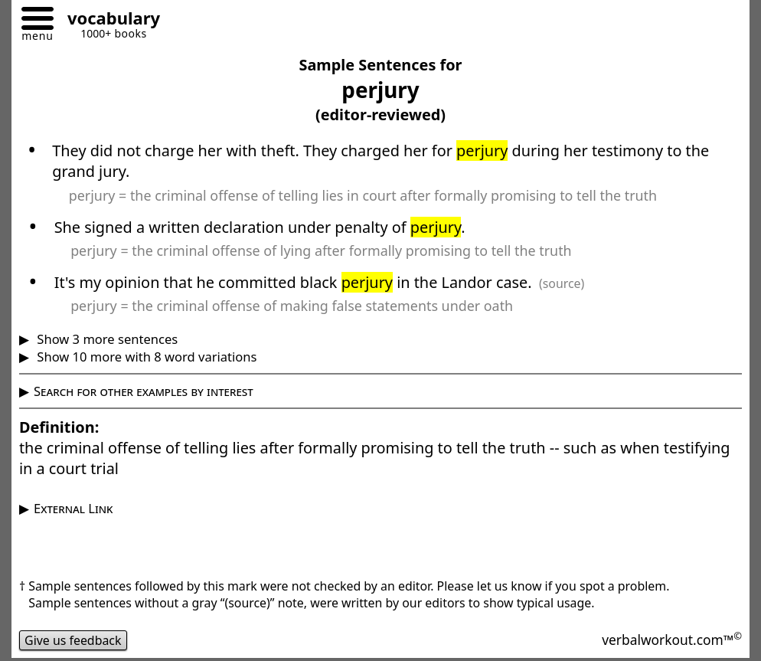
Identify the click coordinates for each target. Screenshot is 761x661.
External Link (73, 508)
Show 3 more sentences (106, 339)
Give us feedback (73, 640)
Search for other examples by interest (143, 391)
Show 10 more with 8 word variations (145, 356)
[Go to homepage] (108, 20)
